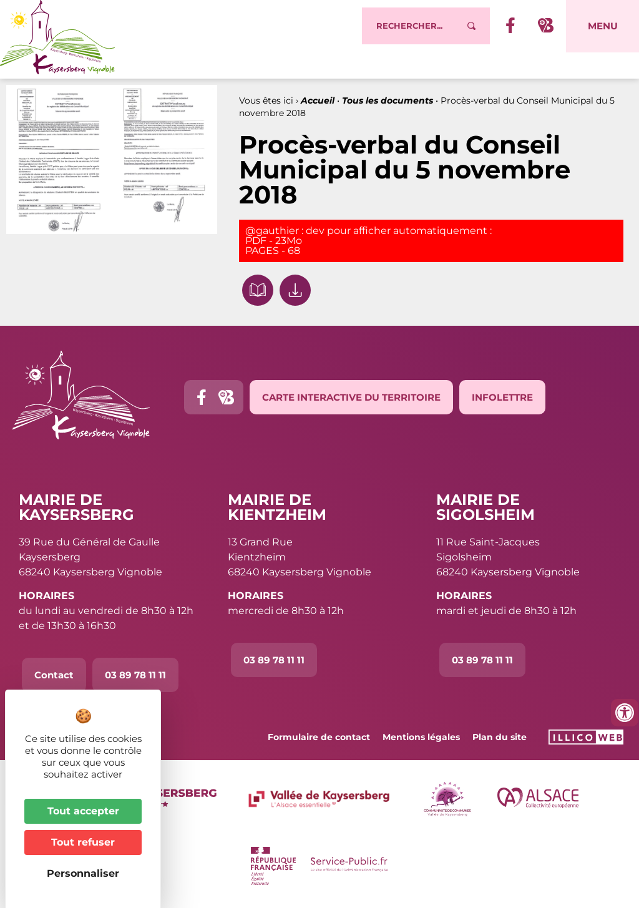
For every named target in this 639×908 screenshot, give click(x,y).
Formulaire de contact (319, 737)
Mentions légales (421, 737)
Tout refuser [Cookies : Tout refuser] (83, 842)
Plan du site (499, 737)
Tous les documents (387, 100)
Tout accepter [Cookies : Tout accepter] (83, 811)
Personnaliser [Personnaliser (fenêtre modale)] (83, 873)
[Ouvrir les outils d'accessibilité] (624, 712)
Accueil (317, 100)
